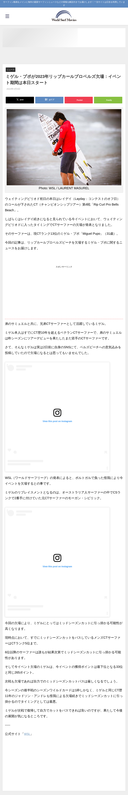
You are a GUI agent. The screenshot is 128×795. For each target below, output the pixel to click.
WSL (27, 735)
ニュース (11, 69)
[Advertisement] (64, 56)
